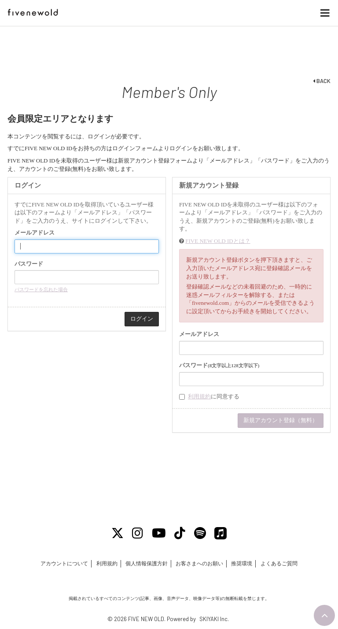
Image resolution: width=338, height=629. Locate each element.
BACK (322, 80)
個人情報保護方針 (146, 563)
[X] (117, 533)
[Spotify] (200, 533)
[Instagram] (138, 533)
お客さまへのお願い (199, 563)
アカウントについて (64, 563)
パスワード (29, 263)
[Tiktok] (180, 533)
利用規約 (199, 396)
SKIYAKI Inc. (214, 618)
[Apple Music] (220, 533)
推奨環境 (241, 563)
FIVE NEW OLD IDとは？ (217, 241)
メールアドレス (35, 232)
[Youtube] (158, 533)
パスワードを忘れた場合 (41, 289)
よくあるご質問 (279, 563)
